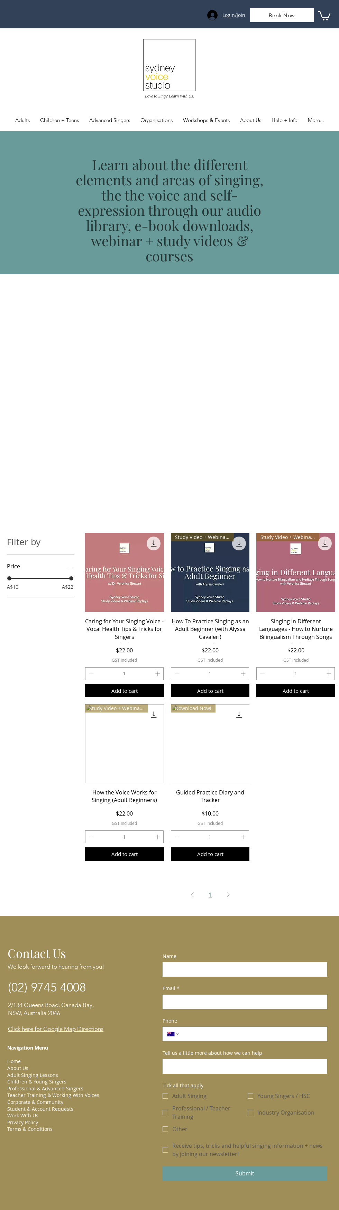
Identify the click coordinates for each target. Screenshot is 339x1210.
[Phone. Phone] (251, 1034)
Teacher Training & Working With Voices (53, 1095)
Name (169, 956)
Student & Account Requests (40, 1109)
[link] (324, 15)
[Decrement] (90, 674)
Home (14, 1061)
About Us (17, 1068)
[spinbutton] (124, 674)
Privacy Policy (22, 1122)
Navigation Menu (27, 1047)
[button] (284, 120)
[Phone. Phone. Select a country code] (173, 1034)
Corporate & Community (35, 1102)
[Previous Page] (192, 895)
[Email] (243, 1002)
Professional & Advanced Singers (45, 1088)
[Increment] (158, 674)
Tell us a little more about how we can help (212, 1053)
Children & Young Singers (36, 1081)
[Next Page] (228, 895)
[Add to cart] (124, 691)
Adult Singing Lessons (32, 1075)
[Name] (243, 969)
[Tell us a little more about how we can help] (243, 1066)
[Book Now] (282, 15)
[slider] (9, 578)
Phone (170, 1020)
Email (171, 988)
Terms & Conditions (30, 1129)
